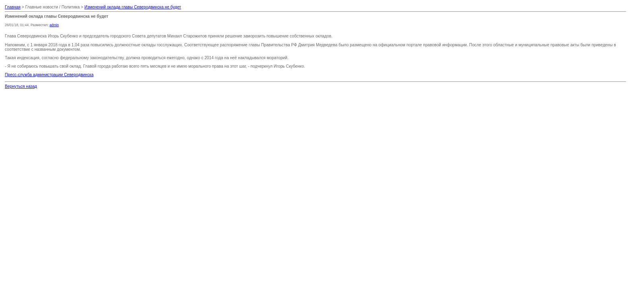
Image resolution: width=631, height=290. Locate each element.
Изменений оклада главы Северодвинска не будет (133, 7)
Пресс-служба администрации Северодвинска (49, 74)
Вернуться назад (21, 86)
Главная (13, 7)
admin (54, 25)
